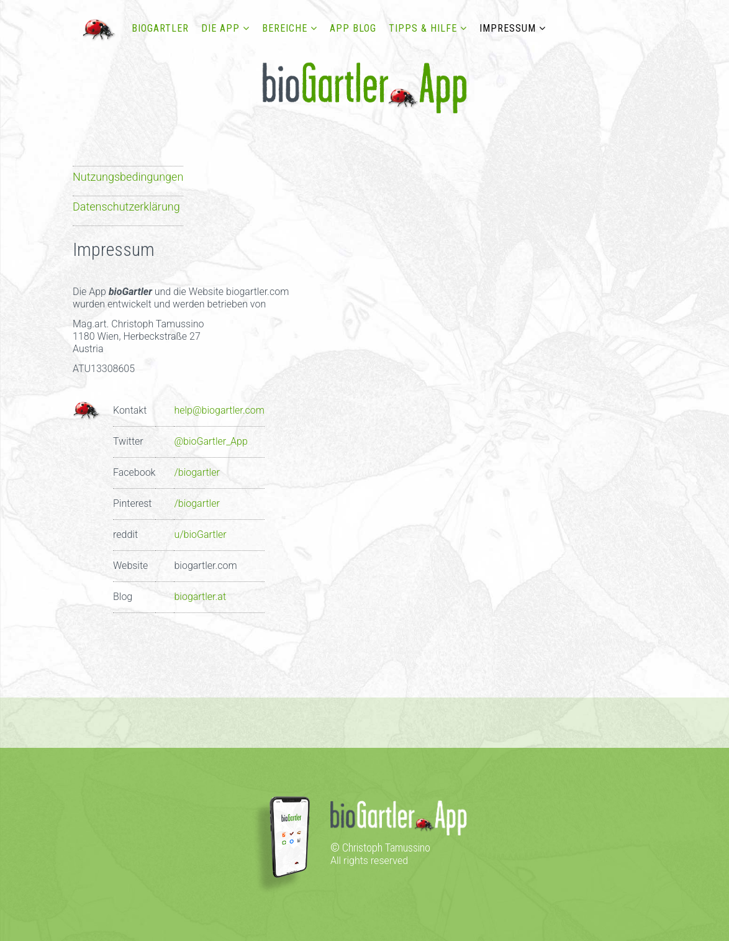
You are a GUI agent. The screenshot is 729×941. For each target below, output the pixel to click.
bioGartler (160, 28)
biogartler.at (200, 596)
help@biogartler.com (219, 410)
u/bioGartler (200, 534)
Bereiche (284, 28)
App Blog (353, 28)
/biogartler (196, 472)
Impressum (507, 28)
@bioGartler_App (210, 441)
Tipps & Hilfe (423, 28)
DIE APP (220, 28)
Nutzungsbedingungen (128, 176)
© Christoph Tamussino (380, 847)
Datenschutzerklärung (126, 206)
